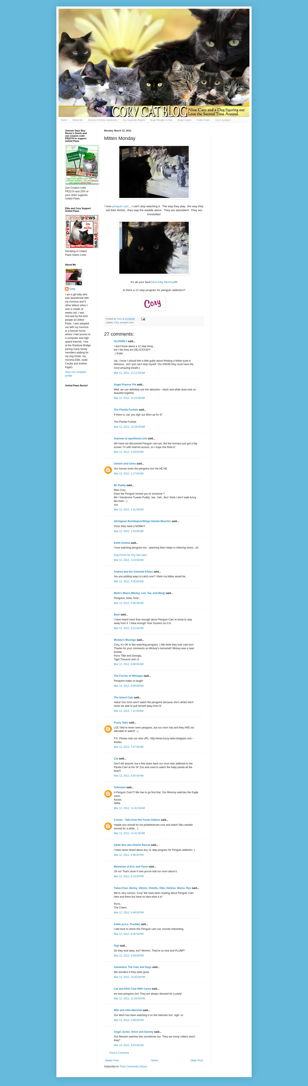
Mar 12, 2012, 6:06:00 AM (128, 664)
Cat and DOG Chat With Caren (132, 988)
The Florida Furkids (126, 409)
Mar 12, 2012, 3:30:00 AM (128, 581)
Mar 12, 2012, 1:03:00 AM (128, 451)
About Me (77, 120)
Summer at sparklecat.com (130, 438)
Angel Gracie (184, 120)
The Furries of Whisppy (128, 675)
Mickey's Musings (125, 639)
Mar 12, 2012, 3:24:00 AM (128, 560)
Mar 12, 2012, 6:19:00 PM (129, 876)
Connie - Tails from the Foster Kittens (137, 819)
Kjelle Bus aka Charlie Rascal (132, 844)
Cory (116, 322)
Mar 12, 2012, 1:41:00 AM (128, 509)
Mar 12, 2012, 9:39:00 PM (129, 955)
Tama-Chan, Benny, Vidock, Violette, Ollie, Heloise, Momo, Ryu (152, 888)
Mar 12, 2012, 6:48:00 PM (129, 912)
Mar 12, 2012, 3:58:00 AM (128, 603)
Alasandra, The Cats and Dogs (132, 967)
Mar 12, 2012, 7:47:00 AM (128, 746)
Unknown (120, 787)
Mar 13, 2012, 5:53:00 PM (129, 1045)
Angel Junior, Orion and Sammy (133, 1031)
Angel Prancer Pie (125, 384)
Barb (117, 614)
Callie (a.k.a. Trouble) (127, 924)
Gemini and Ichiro (125, 463)
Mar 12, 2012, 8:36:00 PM (129, 933)
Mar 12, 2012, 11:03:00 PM (129, 998)
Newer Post (112, 1060)
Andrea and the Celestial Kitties (133, 571)
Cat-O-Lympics (223, 120)
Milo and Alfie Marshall (128, 1010)
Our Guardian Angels (134, 120)
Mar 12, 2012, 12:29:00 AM (129, 426)
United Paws (203, 120)
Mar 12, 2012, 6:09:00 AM (128, 685)
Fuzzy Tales (121, 722)
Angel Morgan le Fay (161, 120)
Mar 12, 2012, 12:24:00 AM (129, 398)
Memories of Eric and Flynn (131, 866)
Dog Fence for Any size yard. (130, 555)
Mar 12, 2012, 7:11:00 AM (128, 710)
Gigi (116, 945)
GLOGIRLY (120, 341)
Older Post (196, 1060)
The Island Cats (123, 697)
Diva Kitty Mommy (162, 282)
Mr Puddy (120, 485)
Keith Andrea (122, 542)
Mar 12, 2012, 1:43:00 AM (128, 531)
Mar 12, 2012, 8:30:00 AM (128, 775)
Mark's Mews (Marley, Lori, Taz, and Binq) (139, 593)
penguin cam (120, 206)
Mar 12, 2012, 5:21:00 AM (128, 628)
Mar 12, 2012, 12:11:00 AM (129, 372)
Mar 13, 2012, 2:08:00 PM (129, 1020)
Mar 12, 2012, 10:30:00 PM (129, 977)
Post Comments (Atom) (133, 1066)
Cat (116, 758)
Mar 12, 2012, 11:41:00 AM (129, 808)
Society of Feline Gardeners (102, 120)
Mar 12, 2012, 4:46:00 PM (129, 854)
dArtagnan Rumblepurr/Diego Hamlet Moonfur (142, 521)
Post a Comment (119, 1052)
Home (64, 120)
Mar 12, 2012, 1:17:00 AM (128, 473)
